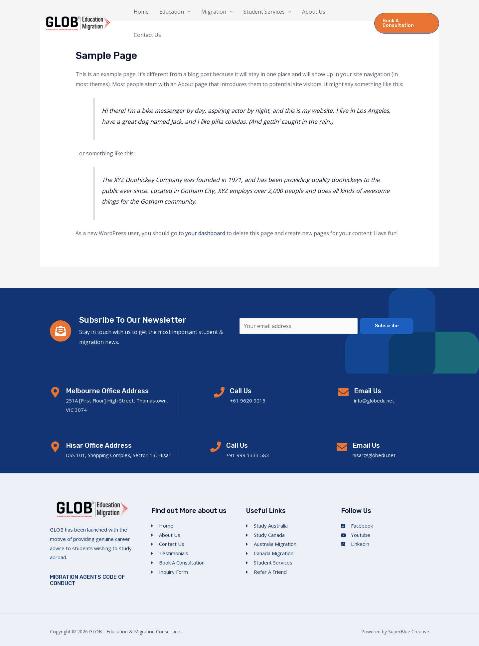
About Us (313, 11)
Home (141, 11)
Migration (213, 11)
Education (171, 11)
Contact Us (147, 35)
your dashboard (205, 233)
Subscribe (387, 326)
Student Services (264, 11)
